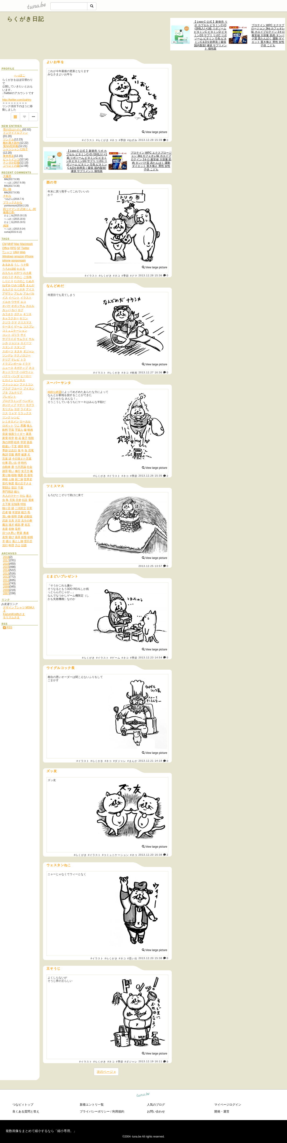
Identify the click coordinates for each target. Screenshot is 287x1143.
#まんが (132, 761)
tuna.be (143, 1095)
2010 (6, 583)
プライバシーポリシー (95, 1111)
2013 (6, 573)
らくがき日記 (25, 19)
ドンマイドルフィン (15, 132)
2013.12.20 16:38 (150, 854)
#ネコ (113, 140)
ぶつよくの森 (11, 165)
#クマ (133, 275)
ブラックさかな (12, 202)
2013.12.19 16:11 (150, 1061)
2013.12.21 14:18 (150, 761)
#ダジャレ (119, 761)
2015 (6, 567)
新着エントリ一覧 (92, 1104)
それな (7, 195)
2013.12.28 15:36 (150, 275)
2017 (6, 560)
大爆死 (7, 176)
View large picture (154, 132)
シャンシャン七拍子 (15, 149)
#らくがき (102, 140)
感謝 (6, 225)
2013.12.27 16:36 (150, 372)
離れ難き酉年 (11, 142)
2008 (6, 590)
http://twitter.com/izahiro (16, 99)
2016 (6, 563)
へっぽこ (19, 75)
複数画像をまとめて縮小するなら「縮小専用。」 (41, 1131)
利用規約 (118, 1111)
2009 (6, 586)
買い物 (7, 189)
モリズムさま (11, 617)
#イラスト (88, 140)
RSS (7, 627)
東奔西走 (8, 156)
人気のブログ (156, 1104)
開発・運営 (221, 1111)
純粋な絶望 (54, 392)
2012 (6, 576)
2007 (6, 593)
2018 (6, 557)
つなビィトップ (22, 1104)
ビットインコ (11, 159)
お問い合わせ (156, 1111)
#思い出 (132, 958)
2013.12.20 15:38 (150, 958)
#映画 (133, 372)
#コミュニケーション (115, 855)
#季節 (122, 140)
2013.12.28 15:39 (150, 140)
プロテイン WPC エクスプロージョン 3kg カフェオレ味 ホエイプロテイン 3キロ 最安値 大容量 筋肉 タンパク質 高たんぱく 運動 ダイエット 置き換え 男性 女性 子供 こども (268, 35)
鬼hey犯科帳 (10, 146)
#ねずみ (132, 140)
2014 (6, 570)
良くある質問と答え (25, 1111)
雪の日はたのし (12, 129)
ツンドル (8, 139)
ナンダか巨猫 (11, 162)
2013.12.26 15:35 (150, 475)
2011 (6, 580)
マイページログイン (227, 1104)
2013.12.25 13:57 (150, 566)
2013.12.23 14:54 (150, 657)
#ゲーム (115, 657)
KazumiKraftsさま (14, 614)
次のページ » (106, 1072)
